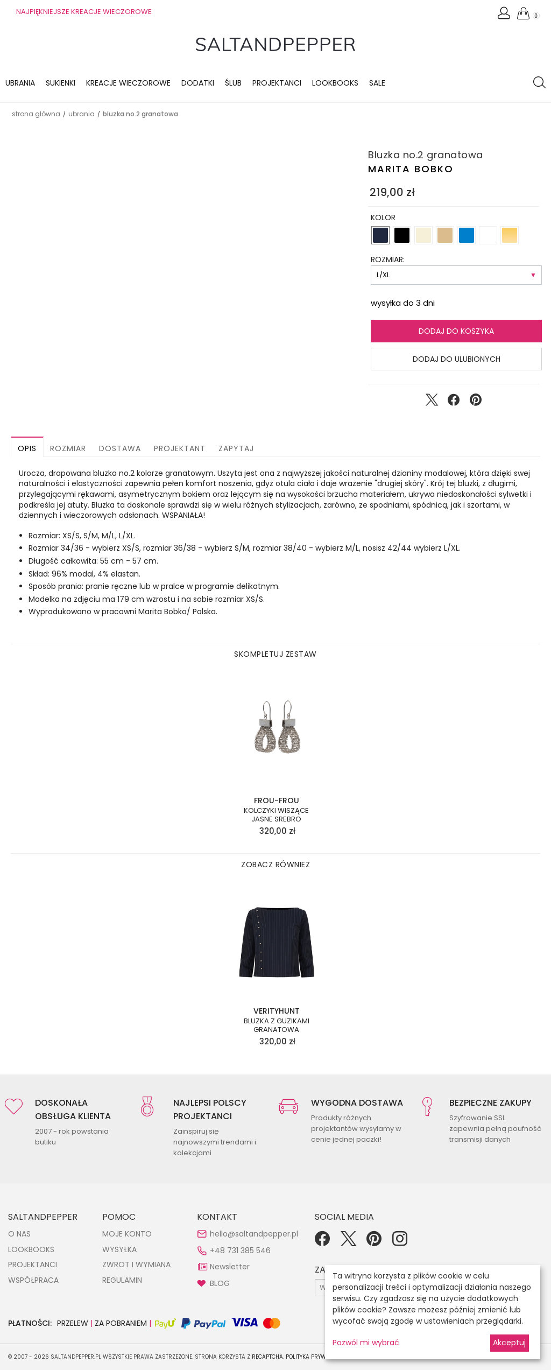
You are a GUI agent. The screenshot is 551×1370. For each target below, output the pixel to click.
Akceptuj (509, 1342)
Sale (377, 83)
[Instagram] (399, 1242)
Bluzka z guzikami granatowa (276, 1025)
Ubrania (20, 83)
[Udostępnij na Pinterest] (476, 402)
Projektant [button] (180, 448)
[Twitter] (348, 1242)
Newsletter (230, 1266)
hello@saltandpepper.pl (254, 1233)
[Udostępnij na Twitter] (431, 402)
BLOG (220, 1283)
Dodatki (197, 83)
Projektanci (276, 83)
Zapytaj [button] (236, 448)
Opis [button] (27, 448)
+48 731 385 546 (240, 1250)
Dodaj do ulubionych (456, 359)
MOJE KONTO (127, 1233)
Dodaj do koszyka (456, 331)
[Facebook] (322, 1242)
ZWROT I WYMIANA (136, 1264)
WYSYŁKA (119, 1249)
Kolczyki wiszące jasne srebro (276, 814)
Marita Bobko (411, 168)
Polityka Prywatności (318, 1357)
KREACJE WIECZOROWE (128, 83)
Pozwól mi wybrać (366, 1342)
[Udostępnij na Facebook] (454, 402)
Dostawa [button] (120, 448)
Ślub (233, 83)
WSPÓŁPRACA (33, 1280)
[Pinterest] (374, 1242)
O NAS (19, 1233)
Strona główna (36, 113)
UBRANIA (81, 113)
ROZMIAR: (388, 259)
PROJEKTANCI (32, 1264)
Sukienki (60, 83)
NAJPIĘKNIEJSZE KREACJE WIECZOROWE (84, 11)
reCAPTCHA (267, 1357)
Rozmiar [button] (68, 448)
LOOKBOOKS (335, 83)
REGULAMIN (122, 1280)
